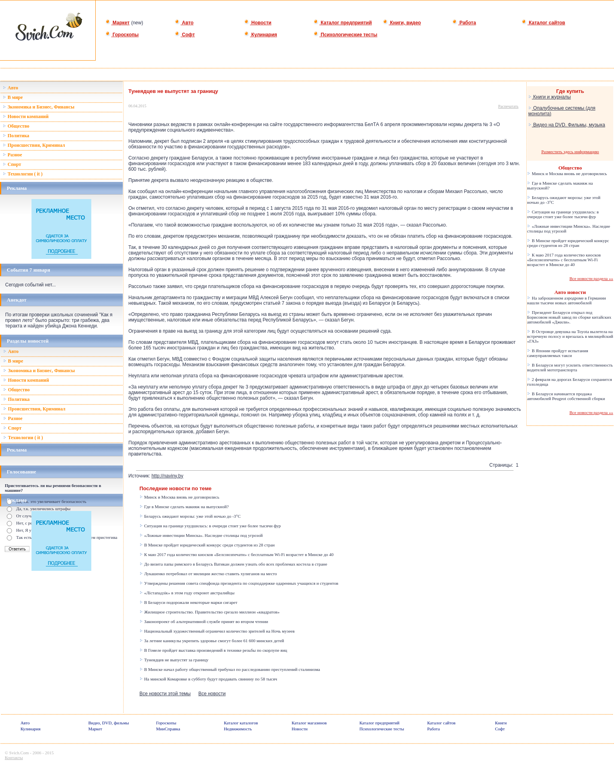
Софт (185, 34)
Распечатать (508, 106)
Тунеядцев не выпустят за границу (174, 659)
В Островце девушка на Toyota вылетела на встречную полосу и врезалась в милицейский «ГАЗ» (570, 336)
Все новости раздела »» (591, 278)
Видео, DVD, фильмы (108, 722)
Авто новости (570, 292)
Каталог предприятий (342, 23)
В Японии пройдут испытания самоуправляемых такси (557, 353)
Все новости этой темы (165, 693)
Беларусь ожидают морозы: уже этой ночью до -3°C (190, 516)
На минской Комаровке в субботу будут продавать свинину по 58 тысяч (208, 678)
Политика (16, 135)
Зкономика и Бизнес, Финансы (39, 107)
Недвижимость (238, 728)
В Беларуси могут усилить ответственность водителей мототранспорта (570, 367)
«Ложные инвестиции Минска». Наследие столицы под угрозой (201, 535)
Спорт (12, 164)
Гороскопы (122, 34)
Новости (258, 23)
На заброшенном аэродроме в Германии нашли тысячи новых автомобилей (566, 300)
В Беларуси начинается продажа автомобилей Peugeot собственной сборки (566, 396)
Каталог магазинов (309, 722)
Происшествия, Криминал (34, 145)
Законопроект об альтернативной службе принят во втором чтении (204, 621)
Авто (184, 23)
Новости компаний (26, 116)
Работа (464, 23)
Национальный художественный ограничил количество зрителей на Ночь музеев (217, 631)
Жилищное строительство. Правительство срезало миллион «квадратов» (210, 611)
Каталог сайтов (543, 23)
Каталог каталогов (241, 722)
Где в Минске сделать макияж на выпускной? (184, 506)
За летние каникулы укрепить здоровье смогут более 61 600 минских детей (212, 640)
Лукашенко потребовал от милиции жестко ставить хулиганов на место (208, 573)
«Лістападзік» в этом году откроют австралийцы (187, 592)
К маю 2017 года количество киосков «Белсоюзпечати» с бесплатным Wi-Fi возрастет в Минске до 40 (237, 554)
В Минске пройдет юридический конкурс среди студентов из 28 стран (207, 544)
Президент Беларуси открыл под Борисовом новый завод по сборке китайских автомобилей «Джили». (569, 317)
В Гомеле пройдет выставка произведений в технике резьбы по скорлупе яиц (213, 650)
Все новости (211, 693)
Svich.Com (19, 752)
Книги (501, 722)
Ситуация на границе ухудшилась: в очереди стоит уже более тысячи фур (210, 525)
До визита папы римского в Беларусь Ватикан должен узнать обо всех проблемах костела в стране (233, 564)
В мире (13, 97)
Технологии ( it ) (23, 174)
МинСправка (168, 728)
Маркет (117, 23)
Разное (12, 155)
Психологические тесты (345, 34)
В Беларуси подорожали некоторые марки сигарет (189, 602)
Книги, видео (402, 23)
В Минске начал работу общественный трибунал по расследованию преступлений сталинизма (230, 669)
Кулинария (260, 34)
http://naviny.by (167, 476)
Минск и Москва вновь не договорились (179, 497)
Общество (16, 126)
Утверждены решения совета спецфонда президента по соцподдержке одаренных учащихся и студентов (239, 583)
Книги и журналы (549, 97)
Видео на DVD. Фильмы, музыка (566, 125)
